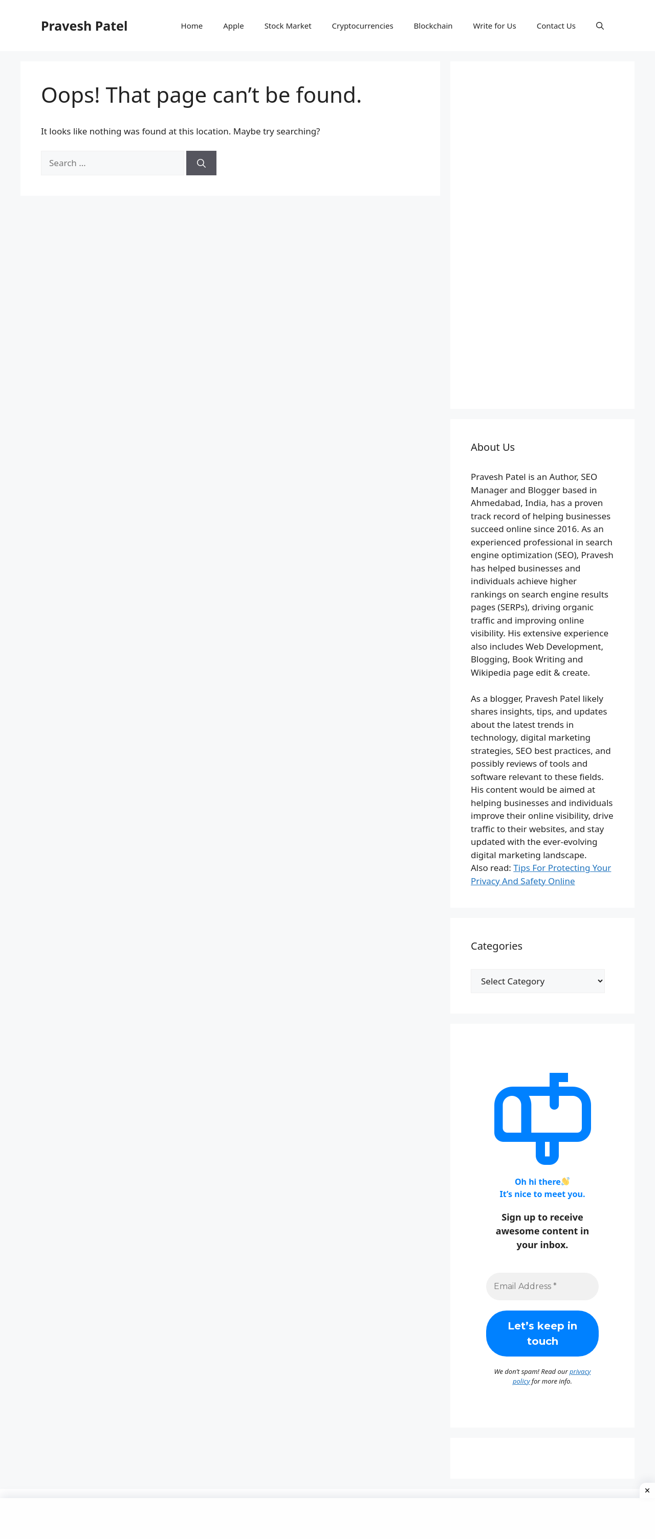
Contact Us (556, 25)
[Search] (201, 163)
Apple (233, 25)
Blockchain (433, 25)
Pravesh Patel (84, 25)
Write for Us (494, 25)
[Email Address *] (542, 1286)
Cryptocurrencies (363, 25)
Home (192, 25)
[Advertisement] (542, 235)
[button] (600, 25)
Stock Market (288, 25)
